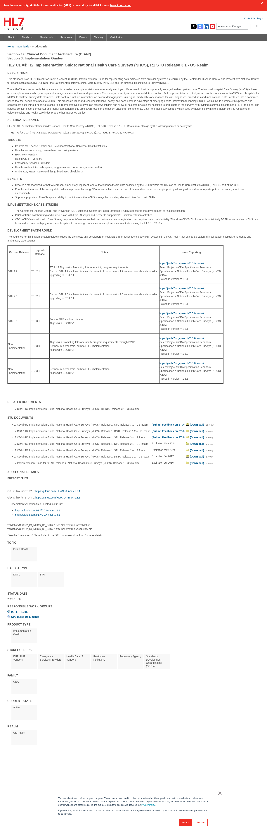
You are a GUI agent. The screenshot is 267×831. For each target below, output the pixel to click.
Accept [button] (185, 822)
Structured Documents (25, 616)
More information (120, 5)
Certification (116, 37)
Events (82, 37)
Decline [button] (200, 822)
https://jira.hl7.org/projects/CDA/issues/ (181, 263)
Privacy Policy (148, 805)
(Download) (197, 424)
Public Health (19, 612)
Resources (66, 37)
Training (98, 37)
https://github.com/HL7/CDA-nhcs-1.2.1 (57, 491)
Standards (27, 37)
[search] (231, 26)
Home (10, 46)
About (11, 37)
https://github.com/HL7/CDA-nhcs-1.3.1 (57, 497)
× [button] (219, 793)
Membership (46, 37)
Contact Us (249, 18)
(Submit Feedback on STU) (168, 424)
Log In (260, 18)
